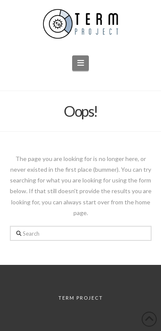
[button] (80, 62)
